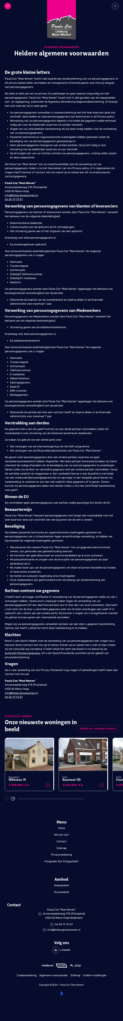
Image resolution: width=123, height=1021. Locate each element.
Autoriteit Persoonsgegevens (22, 653)
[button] (7, 798)
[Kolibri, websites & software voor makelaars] (62, 993)
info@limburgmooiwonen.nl (21, 195)
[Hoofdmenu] (115, 6)
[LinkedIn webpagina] (61, 950)
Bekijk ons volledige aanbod (97, 728)
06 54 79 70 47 (14, 199)
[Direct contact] (7, 6)
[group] (29, 764)
